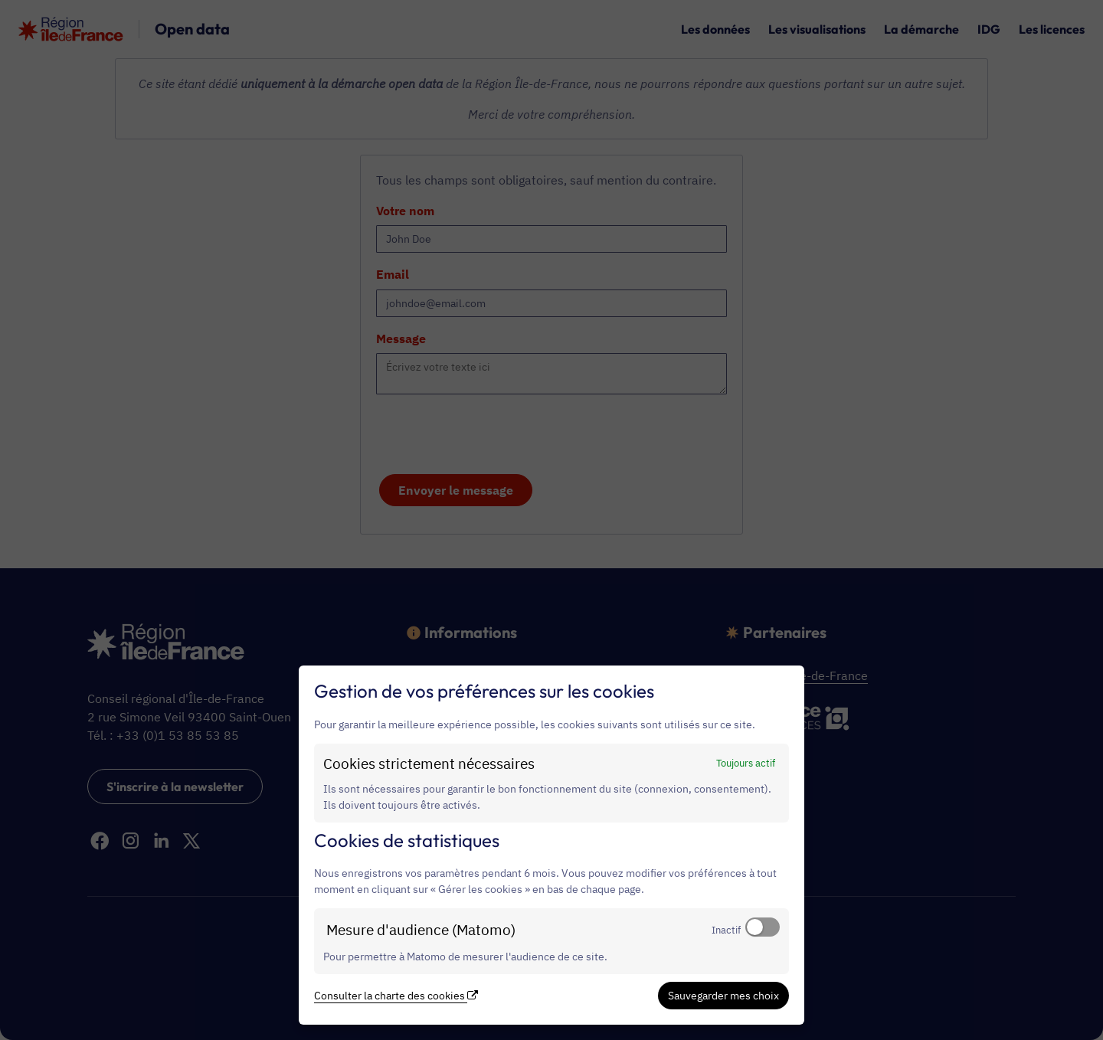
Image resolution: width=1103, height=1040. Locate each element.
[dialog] (551, 845)
